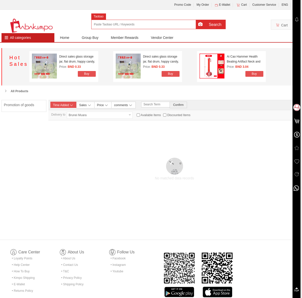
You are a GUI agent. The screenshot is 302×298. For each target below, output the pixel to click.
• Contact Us (69, 265)
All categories (20, 38)
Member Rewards (124, 38)
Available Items (151, 115)
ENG (285, 4)
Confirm (178, 105)
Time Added (63, 105)
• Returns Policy (22, 291)
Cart (241, 4)
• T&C (65, 271)
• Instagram (118, 265)
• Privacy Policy (71, 278)
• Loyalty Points (22, 258)
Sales (85, 105)
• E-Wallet (18, 284)
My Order (203, 4)
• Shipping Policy (72, 284)
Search (215, 24)
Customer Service (264, 4)
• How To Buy (21, 271)
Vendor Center (162, 38)
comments (123, 105)
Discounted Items (179, 115)
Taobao (98, 16)
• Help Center (21, 265)
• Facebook (118, 258)
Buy (86, 73)
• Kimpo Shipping (23, 278)
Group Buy (90, 38)
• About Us (68, 258)
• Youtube (117, 271)
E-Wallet (222, 4)
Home (64, 38)
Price (103, 105)
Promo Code (182, 4)
